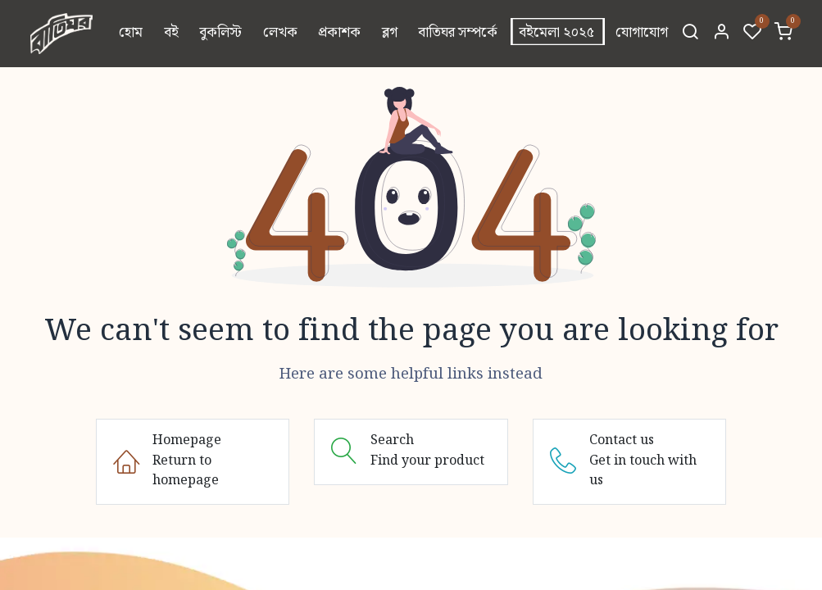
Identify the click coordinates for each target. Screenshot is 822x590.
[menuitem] (130, 33)
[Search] (690, 33)
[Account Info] (721, 33)
